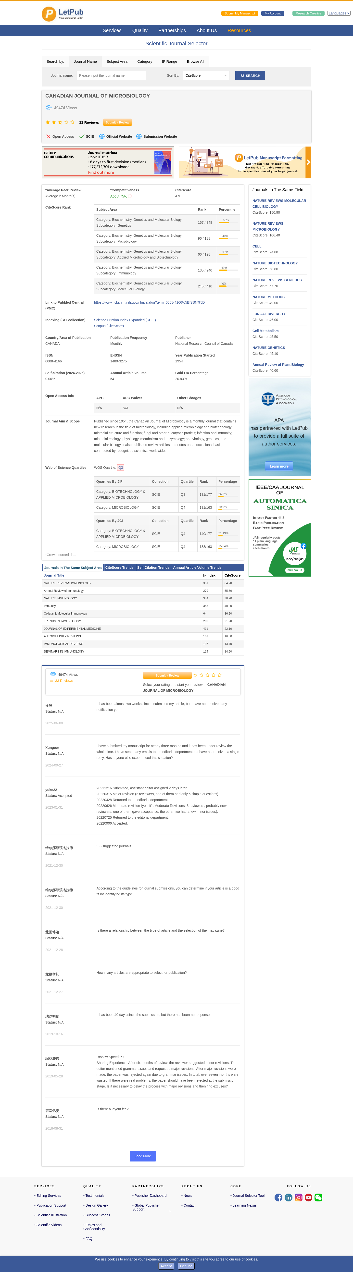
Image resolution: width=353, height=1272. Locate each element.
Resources (239, 30)
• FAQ (87, 1239)
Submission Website (160, 136)
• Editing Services (47, 1196)
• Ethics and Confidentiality (94, 1227)
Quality (140, 30)
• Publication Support (50, 1205)
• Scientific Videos (48, 1225)
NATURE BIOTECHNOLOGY (275, 263)
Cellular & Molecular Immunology (65, 613)
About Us (207, 30)
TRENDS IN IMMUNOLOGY (62, 621)
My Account (273, 13)
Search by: (55, 61)
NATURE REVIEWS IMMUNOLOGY (67, 583)
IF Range (169, 61)
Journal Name (85, 61)
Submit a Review (167, 675)
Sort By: (173, 75)
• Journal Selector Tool (247, 1196)
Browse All (195, 61)
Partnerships (172, 30)
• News (186, 1196)
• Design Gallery (95, 1205)
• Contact (188, 1205)
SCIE (90, 136)
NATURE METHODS (268, 297)
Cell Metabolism (265, 331)
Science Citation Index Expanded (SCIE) (125, 320)
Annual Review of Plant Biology (278, 365)
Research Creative (308, 13)
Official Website (119, 136)
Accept (166, 1266)
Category (144, 61)
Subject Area (117, 61)
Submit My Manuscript (240, 13)
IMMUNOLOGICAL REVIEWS (63, 644)
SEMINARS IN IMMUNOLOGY (64, 651)
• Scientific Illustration (50, 1215)
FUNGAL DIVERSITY (269, 314)
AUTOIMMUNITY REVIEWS (62, 636)
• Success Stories (96, 1215)
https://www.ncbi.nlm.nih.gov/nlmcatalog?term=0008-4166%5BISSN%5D (149, 302)
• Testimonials (93, 1196)
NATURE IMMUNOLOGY (60, 598)
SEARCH (250, 76)
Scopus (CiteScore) (109, 326)
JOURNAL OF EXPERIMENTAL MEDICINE (72, 628)
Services (112, 30)
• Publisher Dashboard (149, 1196)
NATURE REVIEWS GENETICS (277, 280)
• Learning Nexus (243, 1205)
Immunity (50, 606)
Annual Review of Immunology (64, 591)
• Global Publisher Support (146, 1207)
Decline (186, 1266)
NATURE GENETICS (268, 348)
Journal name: (62, 75)
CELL (257, 246)
